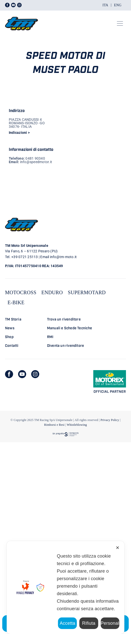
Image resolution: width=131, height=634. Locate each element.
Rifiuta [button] (89, 623)
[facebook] (9, 374)
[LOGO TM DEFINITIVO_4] (21, 14)
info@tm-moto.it (63, 257)
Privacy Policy (110, 420)
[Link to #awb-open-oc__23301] (120, 24)
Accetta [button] (67, 623)
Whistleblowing (77, 425)
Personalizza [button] (110, 623)
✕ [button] (117, 547)
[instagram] (35, 374)
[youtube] (22, 374)
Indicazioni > (19, 133)
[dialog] (65, 587)
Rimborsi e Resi (54, 425)
